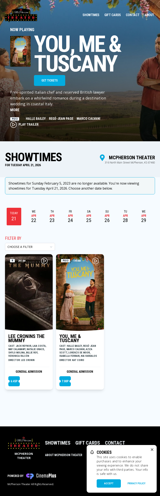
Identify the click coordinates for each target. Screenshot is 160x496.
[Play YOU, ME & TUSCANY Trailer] (95, 261)
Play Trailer (24, 124)
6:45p (14, 381)
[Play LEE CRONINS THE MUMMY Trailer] (44, 261)
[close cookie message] (152, 450)
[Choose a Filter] (30, 247)
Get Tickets (49, 80)
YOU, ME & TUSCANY (70, 338)
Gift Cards (112, 15)
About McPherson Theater (63, 455)
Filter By (13, 238)
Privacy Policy (136, 483)
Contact (133, 15)
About (149, 15)
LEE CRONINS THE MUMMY (26, 338)
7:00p (65, 381)
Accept (109, 483)
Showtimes (90, 15)
